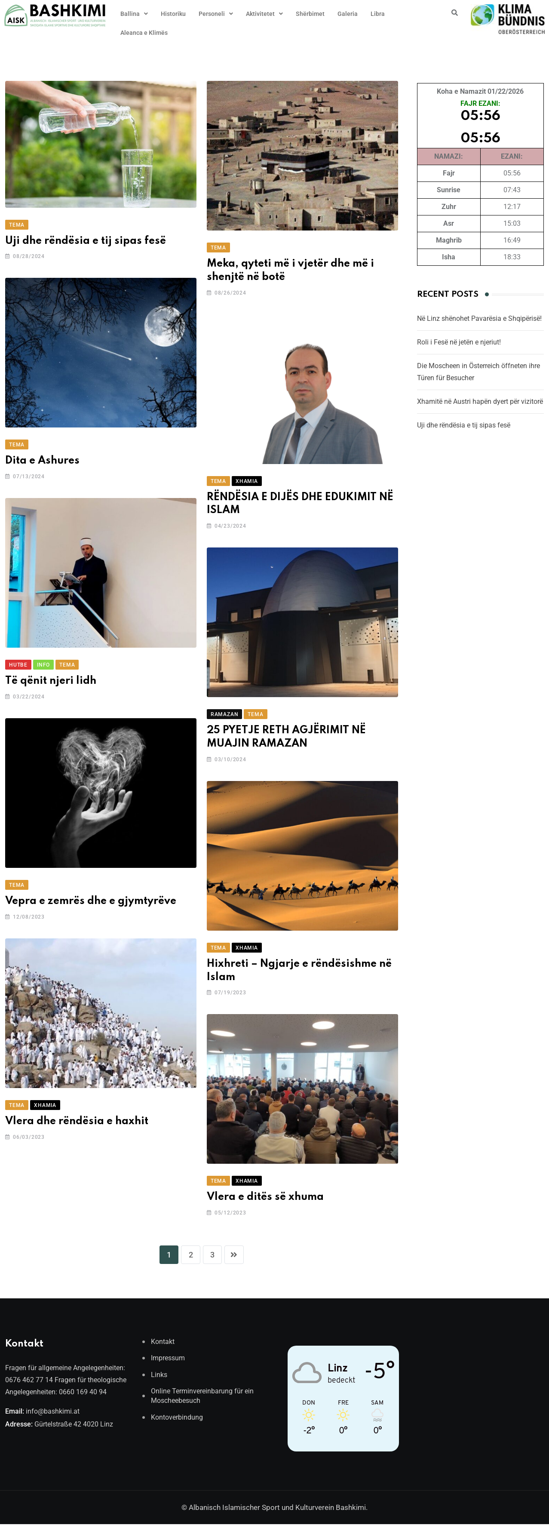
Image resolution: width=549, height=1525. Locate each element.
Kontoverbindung (177, 1418)
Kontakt (163, 1342)
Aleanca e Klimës (144, 32)
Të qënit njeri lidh (50, 681)
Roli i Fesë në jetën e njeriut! (459, 342)
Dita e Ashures (42, 460)
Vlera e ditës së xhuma (265, 1197)
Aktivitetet (264, 13)
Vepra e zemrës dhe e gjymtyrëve (90, 901)
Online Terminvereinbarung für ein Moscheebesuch (202, 1396)
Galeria (347, 13)
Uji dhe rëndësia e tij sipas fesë (85, 241)
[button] (134, 13)
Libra (378, 13)
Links (159, 1375)
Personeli (216, 13)
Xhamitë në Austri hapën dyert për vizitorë (480, 401)
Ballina (134, 13)
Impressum (168, 1359)
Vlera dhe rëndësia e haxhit (76, 1121)
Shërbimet (310, 13)
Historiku (173, 13)
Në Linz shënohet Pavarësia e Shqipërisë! (479, 318)
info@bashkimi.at (53, 1412)
